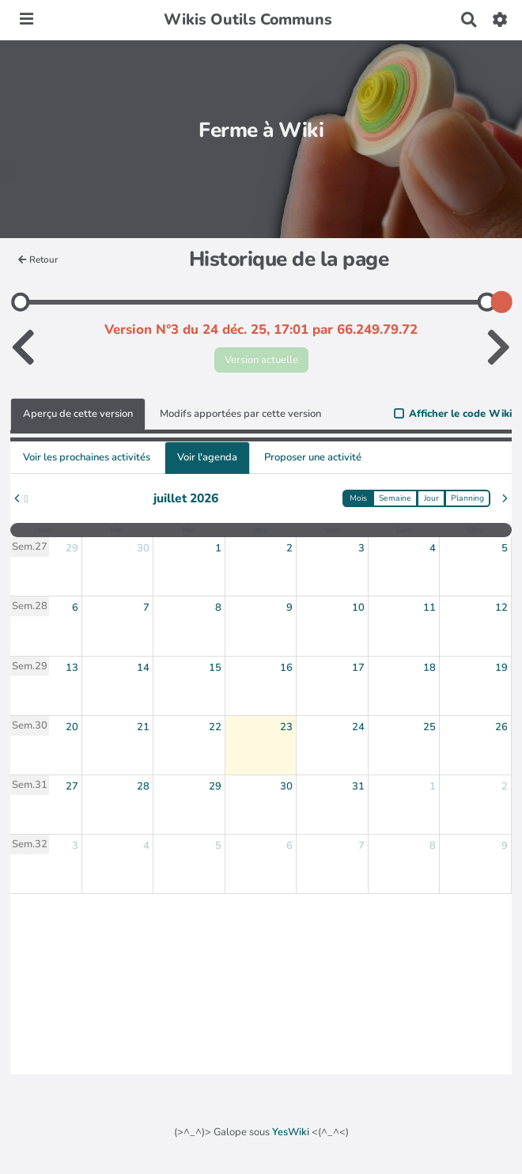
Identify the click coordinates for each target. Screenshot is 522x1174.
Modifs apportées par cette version (240, 414)
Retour (38, 259)
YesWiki (290, 1132)
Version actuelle (261, 360)
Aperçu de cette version (78, 414)
